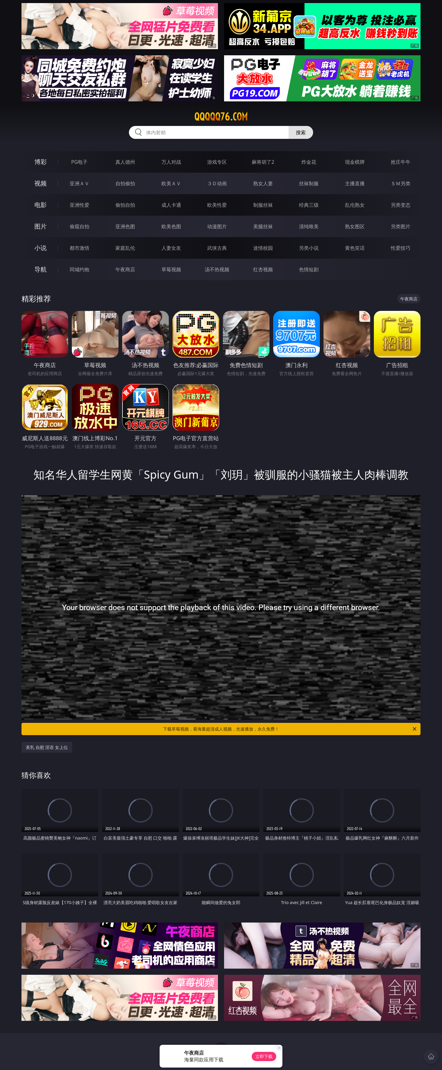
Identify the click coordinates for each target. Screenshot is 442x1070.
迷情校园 (263, 248)
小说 (40, 248)
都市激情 (79, 248)
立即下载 (264, 1056)
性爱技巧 (400, 248)
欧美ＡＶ (171, 183)
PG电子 (79, 162)
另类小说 (309, 248)
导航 (40, 269)
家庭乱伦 (125, 248)
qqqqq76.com (221, 117)
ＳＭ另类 (400, 183)
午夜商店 (125, 269)
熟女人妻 (263, 183)
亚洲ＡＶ (79, 183)
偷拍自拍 (125, 205)
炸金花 (308, 162)
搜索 (301, 132)
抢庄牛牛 (400, 162)
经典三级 (309, 205)
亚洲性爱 (79, 205)
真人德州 (125, 162)
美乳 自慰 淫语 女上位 (47, 747)
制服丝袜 (263, 205)
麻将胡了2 (263, 162)
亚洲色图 (125, 226)
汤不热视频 (217, 269)
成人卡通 (171, 205)
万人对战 (171, 162)
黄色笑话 (355, 248)
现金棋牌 (355, 162)
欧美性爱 (217, 205)
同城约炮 (79, 269)
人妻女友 (171, 248)
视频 (40, 183)
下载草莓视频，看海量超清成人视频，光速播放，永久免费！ (290, 729)
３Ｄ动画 (217, 183)
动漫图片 (217, 226)
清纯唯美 (309, 226)
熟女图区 (355, 226)
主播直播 (355, 183)
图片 (40, 226)
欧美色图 (171, 226)
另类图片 (400, 226)
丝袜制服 (309, 183)
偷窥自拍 (79, 226)
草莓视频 (171, 269)
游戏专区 (217, 162)
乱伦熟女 (355, 205)
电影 (40, 205)
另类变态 (400, 205)
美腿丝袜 (263, 226)
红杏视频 (263, 269)
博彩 (40, 162)
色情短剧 (309, 269)
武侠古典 (217, 248)
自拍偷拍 (125, 183)
